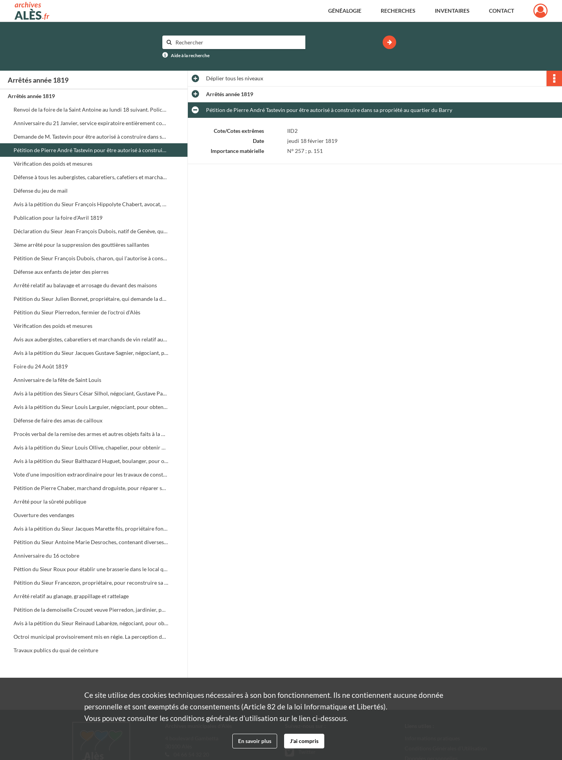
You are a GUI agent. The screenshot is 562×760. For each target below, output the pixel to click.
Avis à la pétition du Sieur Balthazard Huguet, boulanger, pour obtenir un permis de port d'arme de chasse (91, 461)
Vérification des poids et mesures (53, 163)
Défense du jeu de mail (41, 190)
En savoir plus (254, 741)
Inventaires (452, 10)
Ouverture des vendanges (44, 515)
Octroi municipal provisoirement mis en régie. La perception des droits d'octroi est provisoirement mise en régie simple (91, 636)
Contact (501, 10)
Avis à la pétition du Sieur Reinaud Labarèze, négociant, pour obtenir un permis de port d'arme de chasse (91, 623)
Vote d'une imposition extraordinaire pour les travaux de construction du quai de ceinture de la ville (91, 474)
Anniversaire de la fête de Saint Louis (57, 380)
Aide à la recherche (190, 55)
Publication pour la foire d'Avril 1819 (58, 217)
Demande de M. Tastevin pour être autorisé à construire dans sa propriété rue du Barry (91, 136)
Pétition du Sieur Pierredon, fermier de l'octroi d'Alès (77, 312)
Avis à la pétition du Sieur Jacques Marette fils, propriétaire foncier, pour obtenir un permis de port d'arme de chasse (91, 528)
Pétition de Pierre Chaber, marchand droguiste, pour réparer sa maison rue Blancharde (91, 488)
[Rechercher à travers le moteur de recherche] (237, 42)
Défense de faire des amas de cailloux (58, 420)
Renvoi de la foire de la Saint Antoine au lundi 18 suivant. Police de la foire (91, 109)
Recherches (398, 10)
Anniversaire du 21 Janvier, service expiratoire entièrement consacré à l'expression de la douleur (91, 123)
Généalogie (344, 10)
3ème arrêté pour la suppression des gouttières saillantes (81, 244)
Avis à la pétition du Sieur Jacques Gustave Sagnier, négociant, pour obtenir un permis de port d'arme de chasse (91, 352)
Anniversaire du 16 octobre (46, 555)
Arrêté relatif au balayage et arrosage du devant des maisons (85, 285)
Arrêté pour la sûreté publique (50, 501)
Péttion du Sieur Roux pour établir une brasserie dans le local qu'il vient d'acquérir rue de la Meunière (91, 569)
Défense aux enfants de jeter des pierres (61, 271)
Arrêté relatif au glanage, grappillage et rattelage (71, 596)
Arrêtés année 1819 (31, 96)
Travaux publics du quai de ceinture (56, 650)
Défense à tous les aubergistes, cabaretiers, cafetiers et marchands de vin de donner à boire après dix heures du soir (91, 177)
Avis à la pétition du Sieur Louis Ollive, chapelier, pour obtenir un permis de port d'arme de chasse (91, 447)
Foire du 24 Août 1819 (41, 366)
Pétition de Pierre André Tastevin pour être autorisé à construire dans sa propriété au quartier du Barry (91, 150)
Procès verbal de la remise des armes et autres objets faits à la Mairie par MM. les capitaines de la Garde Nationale (91, 434)
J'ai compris (304, 741)
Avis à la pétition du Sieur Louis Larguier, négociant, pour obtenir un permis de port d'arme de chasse (91, 407)
